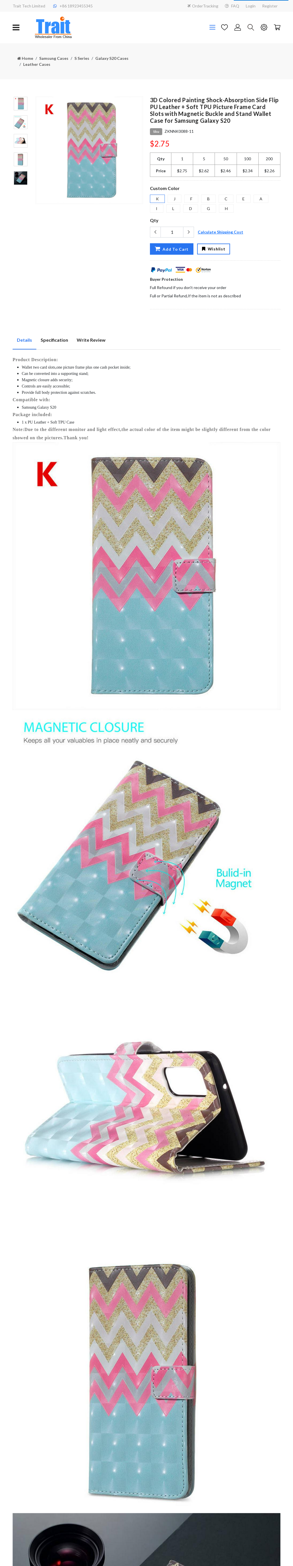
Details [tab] (24, 340)
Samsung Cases (53, 58)
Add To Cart (172, 249)
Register (270, 5)
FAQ (232, 5)
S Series (81, 58)
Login (251, 5)
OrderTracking (202, 5)
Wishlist (213, 248)
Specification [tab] (54, 340)
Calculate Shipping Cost (220, 232)
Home (25, 58)
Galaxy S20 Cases (111, 58)
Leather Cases (36, 64)
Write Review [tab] (91, 340)
